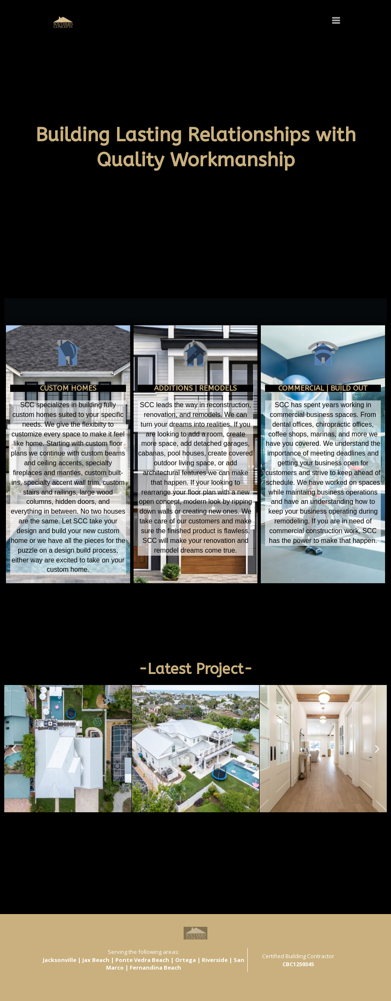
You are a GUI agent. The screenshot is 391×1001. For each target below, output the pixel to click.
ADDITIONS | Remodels (195, 388)
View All (15, 836)
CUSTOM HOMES (68, 388)
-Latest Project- (195, 669)
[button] (127, 820)
